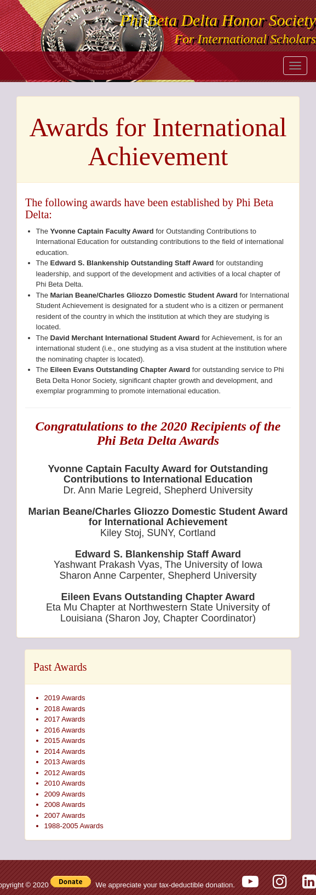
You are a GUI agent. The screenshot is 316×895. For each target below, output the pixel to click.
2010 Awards (64, 783)
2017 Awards (64, 719)
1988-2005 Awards (74, 826)
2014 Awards (64, 751)
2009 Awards (64, 794)
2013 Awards (64, 762)
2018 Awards (64, 709)
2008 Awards (64, 804)
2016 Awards (64, 730)
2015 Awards (64, 740)
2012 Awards (64, 773)
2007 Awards (64, 815)
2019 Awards (64, 698)
